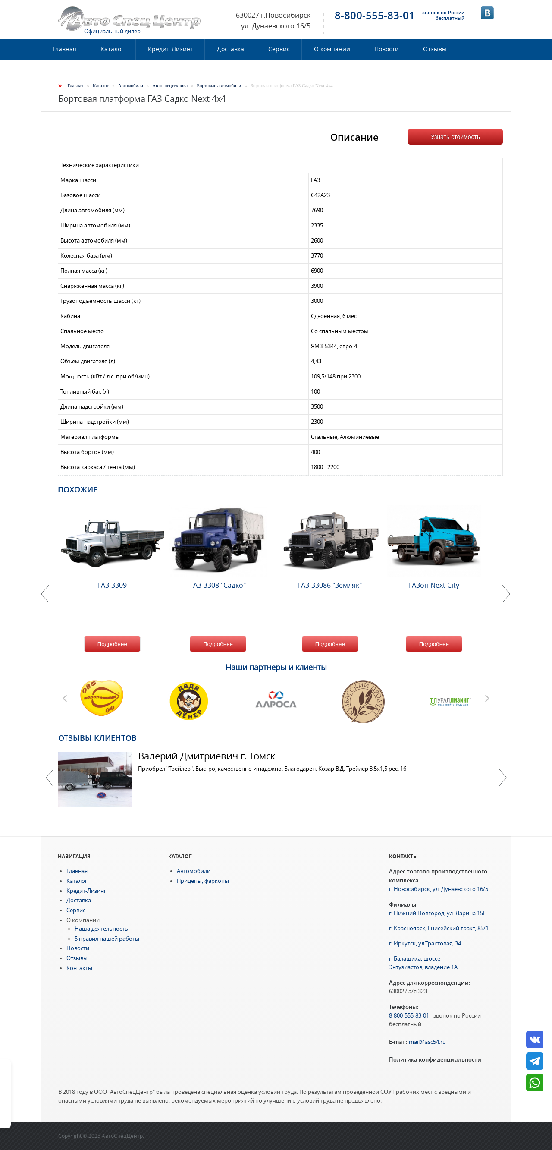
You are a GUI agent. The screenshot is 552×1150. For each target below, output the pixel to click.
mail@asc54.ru (427, 1042)
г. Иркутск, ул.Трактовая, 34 (425, 943)
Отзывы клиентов (97, 738)
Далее (502, 777)
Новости (386, 49)
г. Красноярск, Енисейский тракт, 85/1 (439, 928)
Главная (64, 49)
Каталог (112, 49)
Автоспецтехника (170, 85)
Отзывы (435, 49)
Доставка (230, 49)
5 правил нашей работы (107, 938)
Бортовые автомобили (219, 85)
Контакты (67, 70)
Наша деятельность (101, 929)
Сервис (279, 49)
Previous (49, 777)
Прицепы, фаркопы (203, 881)
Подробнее (112, 644)
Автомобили (130, 85)
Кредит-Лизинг (170, 49)
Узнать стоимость (455, 136)
